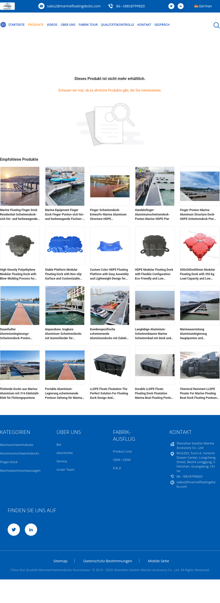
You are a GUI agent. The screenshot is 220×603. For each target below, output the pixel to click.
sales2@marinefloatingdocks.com (74, 6)
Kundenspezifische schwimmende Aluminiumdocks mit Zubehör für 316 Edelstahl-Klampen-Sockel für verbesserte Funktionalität (109, 334)
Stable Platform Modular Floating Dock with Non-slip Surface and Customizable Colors (63, 274)
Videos (52, 25)
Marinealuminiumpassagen (20, 470)
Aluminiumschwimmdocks (19, 453)
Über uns (68, 25)
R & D (117, 468)
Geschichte (65, 453)
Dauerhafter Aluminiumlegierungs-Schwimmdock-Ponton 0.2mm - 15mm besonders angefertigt (17, 334)
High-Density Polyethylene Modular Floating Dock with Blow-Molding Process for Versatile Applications (18, 274)
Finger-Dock (9, 462)
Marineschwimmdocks (16, 444)
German (205, 6)
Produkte (36, 25)
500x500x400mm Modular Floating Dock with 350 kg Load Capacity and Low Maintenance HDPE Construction (197, 274)
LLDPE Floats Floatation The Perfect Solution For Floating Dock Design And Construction (109, 393)
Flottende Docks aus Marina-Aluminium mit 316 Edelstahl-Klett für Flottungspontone (19, 393)
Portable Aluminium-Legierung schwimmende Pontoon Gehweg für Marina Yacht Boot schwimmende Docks (63, 393)
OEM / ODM (122, 459)
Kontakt (144, 25)
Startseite (12, 25)
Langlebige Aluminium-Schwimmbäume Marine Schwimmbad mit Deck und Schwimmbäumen (153, 334)
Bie (59, 444)
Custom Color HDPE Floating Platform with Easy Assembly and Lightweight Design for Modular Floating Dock (109, 274)
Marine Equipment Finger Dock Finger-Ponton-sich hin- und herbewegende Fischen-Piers (64, 214)
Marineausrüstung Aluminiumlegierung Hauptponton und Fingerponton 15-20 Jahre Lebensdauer (197, 334)
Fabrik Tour (88, 25)
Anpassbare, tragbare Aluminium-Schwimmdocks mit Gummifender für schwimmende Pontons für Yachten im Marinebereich (63, 334)
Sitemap (60, 561)
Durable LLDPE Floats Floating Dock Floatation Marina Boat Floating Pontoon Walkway (155, 393)
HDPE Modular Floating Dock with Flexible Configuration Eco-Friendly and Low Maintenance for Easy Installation (154, 274)
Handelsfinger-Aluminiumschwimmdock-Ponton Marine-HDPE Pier (152, 214)
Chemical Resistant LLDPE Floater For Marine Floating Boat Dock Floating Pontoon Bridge (198, 393)
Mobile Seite (158, 561)
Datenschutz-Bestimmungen (107, 561)
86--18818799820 (130, 6)
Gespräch (162, 25)
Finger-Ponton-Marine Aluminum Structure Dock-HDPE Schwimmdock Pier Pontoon (197, 214)
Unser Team (65, 469)
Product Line (122, 451)
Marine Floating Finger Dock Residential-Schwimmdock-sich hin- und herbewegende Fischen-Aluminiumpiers (18, 214)
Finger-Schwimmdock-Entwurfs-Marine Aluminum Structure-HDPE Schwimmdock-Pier (108, 214)
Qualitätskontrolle (117, 25)
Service (62, 461)
